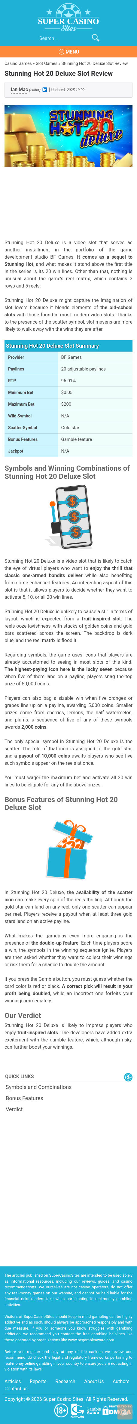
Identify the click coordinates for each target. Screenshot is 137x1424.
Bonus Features (24, 1098)
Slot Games (46, 63)
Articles (13, 1381)
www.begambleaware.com (91, 1340)
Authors (121, 1381)
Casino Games (18, 63)
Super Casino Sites (63, 1399)
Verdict (14, 1109)
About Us (94, 1381)
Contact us (16, 1389)
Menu (72, 52)
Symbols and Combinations (39, 1087)
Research (65, 1381)
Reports (38, 1381)
